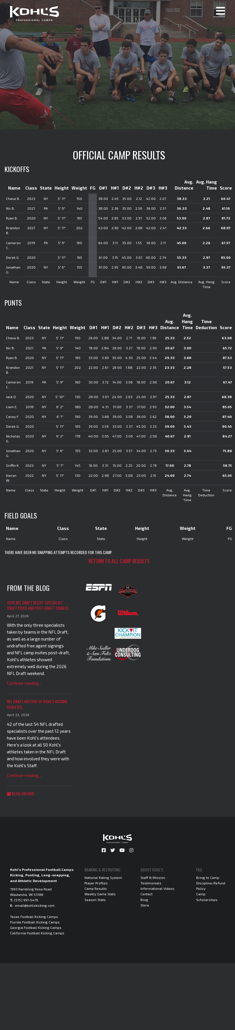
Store (144, 905)
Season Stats (95, 900)
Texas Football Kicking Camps (34, 917)
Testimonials (150, 883)
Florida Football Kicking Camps (35, 922)
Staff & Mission (152, 877)
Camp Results (95, 888)
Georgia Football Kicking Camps (35, 927)
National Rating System (103, 877)
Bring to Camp (207, 877)
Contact (146, 894)
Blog (144, 900)
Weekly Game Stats (100, 894)
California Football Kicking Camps (37, 933)
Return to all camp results (119, 561)
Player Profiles (96, 883)
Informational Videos (157, 888)
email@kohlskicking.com (35, 905)
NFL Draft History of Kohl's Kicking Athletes (37, 704)
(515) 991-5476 (26, 900)
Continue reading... (24, 683)
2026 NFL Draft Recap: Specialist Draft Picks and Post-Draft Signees (37, 605)
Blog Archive (20, 793)
